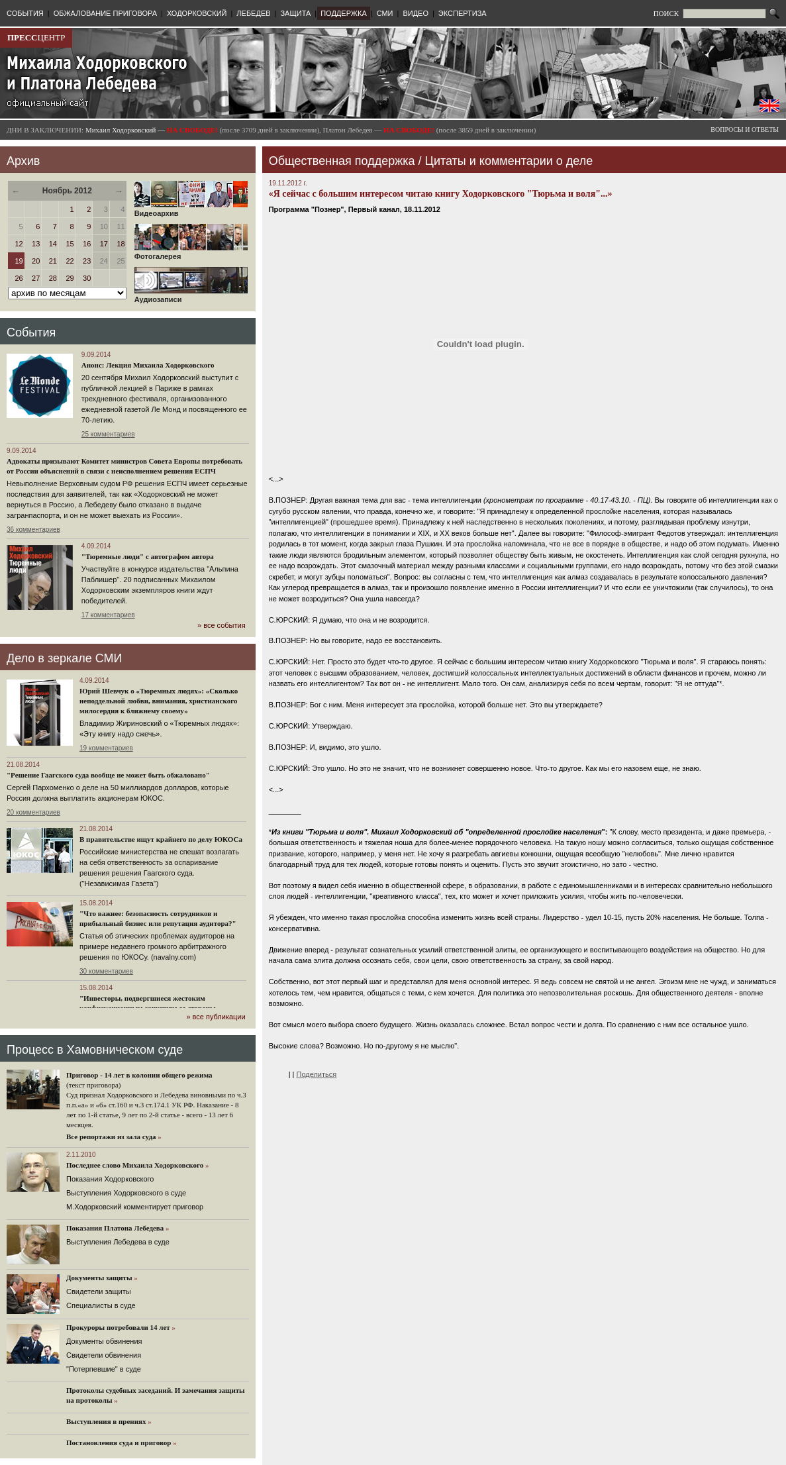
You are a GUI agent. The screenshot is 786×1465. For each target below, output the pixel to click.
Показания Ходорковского (110, 1179)
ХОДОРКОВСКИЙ (197, 13)
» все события (221, 625)
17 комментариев (108, 615)
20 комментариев (33, 812)
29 (70, 278)
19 (19, 261)
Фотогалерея (191, 253)
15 (70, 244)
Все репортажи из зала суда (111, 1136)
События (31, 332)
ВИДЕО (415, 13)
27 (36, 278)
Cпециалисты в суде (101, 1305)
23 (87, 261)
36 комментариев (33, 529)
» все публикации (215, 1017)
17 (104, 244)
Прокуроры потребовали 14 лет (118, 1327)
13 (36, 244)
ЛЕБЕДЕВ (253, 13)
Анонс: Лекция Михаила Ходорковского (148, 365)
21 (53, 261)
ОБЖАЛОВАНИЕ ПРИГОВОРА (105, 13)
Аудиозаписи (191, 296)
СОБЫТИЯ (25, 13)
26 (19, 278)
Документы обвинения (104, 1341)
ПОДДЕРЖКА (343, 13)
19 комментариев (106, 748)
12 (19, 244)
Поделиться (317, 1074)
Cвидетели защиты (98, 1291)
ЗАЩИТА (295, 13)
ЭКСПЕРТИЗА (462, 13)
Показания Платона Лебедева (115, 1228)
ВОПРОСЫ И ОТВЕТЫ (745, 129)
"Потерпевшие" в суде (103, 1369)
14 (53, 244)
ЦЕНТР (36, 37)
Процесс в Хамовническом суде (95, 1049)
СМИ (385, 13)
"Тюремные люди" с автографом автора (147, 556)
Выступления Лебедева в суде (118, 1242)
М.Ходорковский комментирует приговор (134, 1207)
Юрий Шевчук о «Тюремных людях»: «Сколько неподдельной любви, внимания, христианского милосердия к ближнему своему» (158, 701)
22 (70, 261)
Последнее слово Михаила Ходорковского (134, 1165)
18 (120, 244)
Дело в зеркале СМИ (64, 658)
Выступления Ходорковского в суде (126, 1193)
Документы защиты (99, 1278)
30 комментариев (106, 971)
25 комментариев (108, 434)
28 (53, 278)
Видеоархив (191, 210)
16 (87, 244)
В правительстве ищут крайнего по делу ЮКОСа (160, 839)
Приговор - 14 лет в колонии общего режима (139, 1075)
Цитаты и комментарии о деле (509, 161)
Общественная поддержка (342, 161)
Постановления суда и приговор (118, 1442)
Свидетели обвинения (103, 1355)
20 (36, 261)
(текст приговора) (93, 1085)
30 (87, 278)
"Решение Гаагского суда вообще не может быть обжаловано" (108, 775)
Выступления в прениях (106, 1421)
